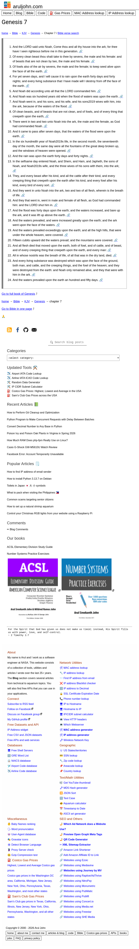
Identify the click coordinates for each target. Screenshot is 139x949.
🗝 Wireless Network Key (74, 741)
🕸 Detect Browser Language (24, 846)
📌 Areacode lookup (71, 767)
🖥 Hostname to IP (70, 710)
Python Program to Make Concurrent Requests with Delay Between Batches (50, 420)
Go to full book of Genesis (18, 293)
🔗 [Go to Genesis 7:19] (66, 235)
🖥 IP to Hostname (70, 705)
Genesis (35, 33)
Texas (46, 887)
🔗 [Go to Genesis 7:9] (45, 126)
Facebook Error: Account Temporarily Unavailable (35, 455)
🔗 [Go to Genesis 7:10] (22, 136)
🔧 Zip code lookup (71, 762)
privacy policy (32, 939)
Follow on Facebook (19, 710)
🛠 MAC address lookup (74, 669)
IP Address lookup (121, 13)
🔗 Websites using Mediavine (77, 866)
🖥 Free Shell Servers (20, 751)
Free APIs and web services (23, 741)
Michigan (31, 882)
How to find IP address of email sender (29, 473)
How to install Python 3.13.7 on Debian (29, 480)
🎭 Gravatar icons (17, 840)
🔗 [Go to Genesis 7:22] (115, 255)
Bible (29, 13)
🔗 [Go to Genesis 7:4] (27, 85)
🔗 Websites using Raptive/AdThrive (81, 877)
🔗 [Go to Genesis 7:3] (45, 71)
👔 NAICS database (19, 762)
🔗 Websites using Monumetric (77, 887)
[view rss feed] (9, 330)
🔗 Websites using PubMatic (76, 892)
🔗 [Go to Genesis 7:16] (56, 205)
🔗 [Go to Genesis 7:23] (33, 274)
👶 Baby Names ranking (21, 825)
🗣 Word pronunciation (20, 830)
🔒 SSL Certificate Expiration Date (79, 695)
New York (12, 887)
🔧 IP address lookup (72, 674)
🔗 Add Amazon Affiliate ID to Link (79, 856)
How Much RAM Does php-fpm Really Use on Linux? (37, 441)
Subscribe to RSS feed (20, 705)
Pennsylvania (34, 887)
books (123, 934)
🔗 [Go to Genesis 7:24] (101, 280)
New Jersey (44, 882)
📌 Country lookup (70, 772)
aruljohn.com (28, 6)
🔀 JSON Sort (68, 794)
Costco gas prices (97, 934)
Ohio (22, 887)
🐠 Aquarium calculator (73, 804)
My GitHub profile (17, 720)
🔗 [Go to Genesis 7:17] (68, 215)
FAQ (18, 939)
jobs (9, 939)
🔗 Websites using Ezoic (74, 861)
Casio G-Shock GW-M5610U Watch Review (32, 448)
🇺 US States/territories (73, 751)
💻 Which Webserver (72, 726)
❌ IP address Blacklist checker (78, 684)
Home (7, 13)
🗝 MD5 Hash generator (74, 789)
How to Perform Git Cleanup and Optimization (33, 413)
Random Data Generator (26, 383)
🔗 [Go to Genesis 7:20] (116, 240)
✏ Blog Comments (17, 530)
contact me (38, 934)
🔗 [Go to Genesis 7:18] (58, 225)
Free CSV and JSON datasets (24, 736)
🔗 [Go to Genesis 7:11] (69, 150)
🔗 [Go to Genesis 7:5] (99, 91)
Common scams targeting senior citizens (30, 500)
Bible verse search (68, 33)
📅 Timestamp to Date (72, 809)
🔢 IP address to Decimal (74, 689)
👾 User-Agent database (21, 835)
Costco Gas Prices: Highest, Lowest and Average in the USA (46, 392)
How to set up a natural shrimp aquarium (30, 507)
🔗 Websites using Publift (74, 897)
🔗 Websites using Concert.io (77, 902)
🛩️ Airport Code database (22, 767)
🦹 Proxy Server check (20, 851)
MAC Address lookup (89, 13)
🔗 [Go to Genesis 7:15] (23, 195)
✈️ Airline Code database (22, 772)
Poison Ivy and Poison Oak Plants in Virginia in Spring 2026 (41, 434)
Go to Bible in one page (17, 308)
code (71, 934)
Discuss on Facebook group (23, 715)
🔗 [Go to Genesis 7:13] (14, 170)
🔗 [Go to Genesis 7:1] (80, 51)
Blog (19, 13)
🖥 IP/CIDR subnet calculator (76, 715)
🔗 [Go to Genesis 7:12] (91, 156)
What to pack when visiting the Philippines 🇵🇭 (33, 493)
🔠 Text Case (67, 799)
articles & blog (56, 934)
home (5, 33)
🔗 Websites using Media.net (76, 908)
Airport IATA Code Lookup (27, 375)
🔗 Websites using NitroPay (76, 882)
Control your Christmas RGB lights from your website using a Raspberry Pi (49, 514)
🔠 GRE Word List (18, 757)
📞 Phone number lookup (74, 700)
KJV (24, 33)
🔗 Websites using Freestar (75, 913)
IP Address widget (17, 731)
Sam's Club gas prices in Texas (25, 902)
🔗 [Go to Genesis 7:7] (70, 106)
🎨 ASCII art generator (73, 815)
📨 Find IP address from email (77, 679)
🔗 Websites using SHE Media (77, 918)
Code (41, 13)
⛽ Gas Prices (60, 13)
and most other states (34, 892)
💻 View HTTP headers (73, 720)
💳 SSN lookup (68, 757)
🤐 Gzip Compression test (22, 856)
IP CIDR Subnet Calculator (27, 388)
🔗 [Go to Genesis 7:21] (109, 250)
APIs (113, 934)
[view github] (25, 330)
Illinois (11, 908)
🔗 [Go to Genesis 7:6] (121, 96)
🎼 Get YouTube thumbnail (75, 784)
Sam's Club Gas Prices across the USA (34, 396)
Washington (14, 892)
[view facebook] (17, 330)
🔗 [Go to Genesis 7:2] (93, 61)
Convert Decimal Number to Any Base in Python (34, 427)
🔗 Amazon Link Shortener (75, 851)
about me (22, 934)
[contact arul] (34, 330)
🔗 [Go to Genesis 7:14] (52, 185)
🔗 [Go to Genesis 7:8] (47, 116)
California (19, 882)
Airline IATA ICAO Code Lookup (30, 379)
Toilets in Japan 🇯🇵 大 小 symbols (26, 487)
